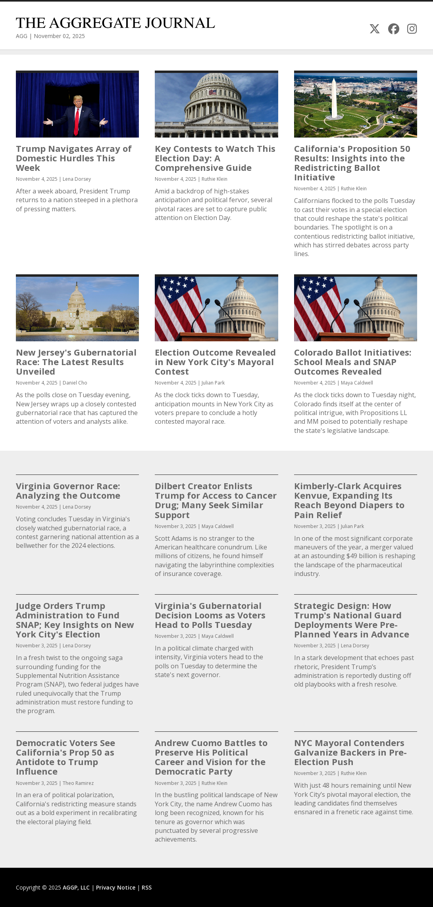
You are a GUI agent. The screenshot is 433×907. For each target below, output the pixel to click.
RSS (147, 887)
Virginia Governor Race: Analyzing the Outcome (68, 490)
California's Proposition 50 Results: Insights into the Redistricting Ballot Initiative (352, 162)
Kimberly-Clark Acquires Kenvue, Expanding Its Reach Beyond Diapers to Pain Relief (349, 500)
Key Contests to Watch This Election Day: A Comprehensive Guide (215, 157)
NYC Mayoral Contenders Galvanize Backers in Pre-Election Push (350, 752)
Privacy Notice (115, 887)
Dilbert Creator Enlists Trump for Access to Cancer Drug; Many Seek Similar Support (216, 500)
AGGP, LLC (76, 887)
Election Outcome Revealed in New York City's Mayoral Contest (215, 361)
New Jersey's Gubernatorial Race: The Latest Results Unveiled (76, 361)
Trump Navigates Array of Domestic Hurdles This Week (74, 157)
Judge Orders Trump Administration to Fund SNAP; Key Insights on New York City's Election (75, 619)
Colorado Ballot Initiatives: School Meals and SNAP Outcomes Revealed (353, 361)
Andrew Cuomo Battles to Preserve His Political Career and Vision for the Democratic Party (211, 757)
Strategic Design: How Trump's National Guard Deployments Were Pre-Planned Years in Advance (351, 619)
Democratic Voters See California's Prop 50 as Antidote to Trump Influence (65, 757)
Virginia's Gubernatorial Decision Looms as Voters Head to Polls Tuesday (210, 614)
